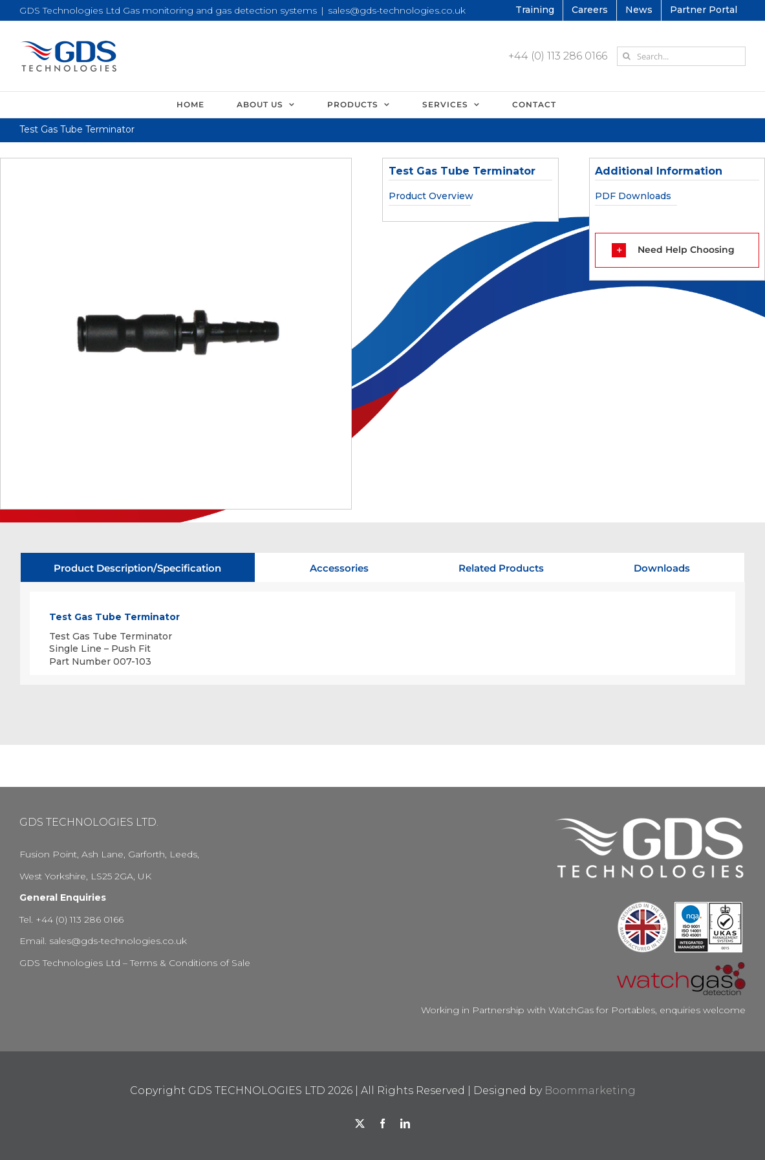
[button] (677, 250)
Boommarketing (590, 1090)
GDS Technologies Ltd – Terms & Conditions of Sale (134, 963)
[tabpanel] (382, 633)
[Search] (626, 56)
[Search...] (681, 56)
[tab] (138, 567)
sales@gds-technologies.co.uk (397, 10)
